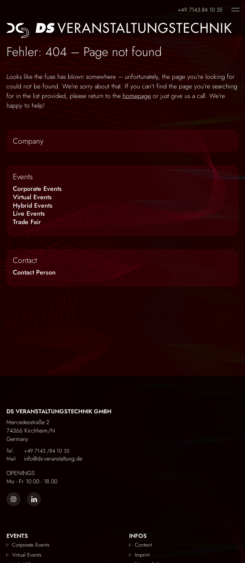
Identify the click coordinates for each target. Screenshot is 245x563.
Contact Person (34, 272)
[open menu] (235, 9)
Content (143, 544)
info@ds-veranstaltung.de (44, 459)
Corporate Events (37, 188)
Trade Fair (27, 221)
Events (23, 176)
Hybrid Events (33, 205)
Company (28, 140)
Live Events (29, 213)
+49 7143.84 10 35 (200, 9)
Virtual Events (32, 197)
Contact (25, 260)
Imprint (142, 554)
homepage (137, 95)
